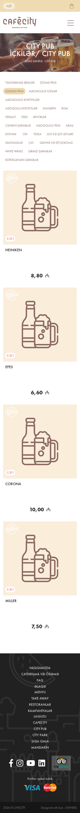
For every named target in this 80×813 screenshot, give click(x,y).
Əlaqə (40, 686)
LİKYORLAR (39, 117)
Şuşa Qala (40, 741)
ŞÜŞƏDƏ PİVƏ (14, 91)
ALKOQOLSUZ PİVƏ (48, 125)
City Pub (40, 729)
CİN (25, 134)
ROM (64, 108)
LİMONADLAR (14, 143)
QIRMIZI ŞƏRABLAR (40, 151)
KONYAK (10, 134)
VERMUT (10, 117)
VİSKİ (24, 117)
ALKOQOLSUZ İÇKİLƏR (43, 91)
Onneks (71, 808)
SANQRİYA (49, 108)
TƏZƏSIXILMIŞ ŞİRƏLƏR (20, 83)
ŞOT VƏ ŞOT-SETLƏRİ (60, 134)
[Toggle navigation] (71, 22)
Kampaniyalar (40, 711)
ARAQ (69, 125)
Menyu (40, 692)
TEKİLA (37, 134)
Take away (40, 698)
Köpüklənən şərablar (21, 160)
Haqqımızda (40, 668)
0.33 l (10, 239)
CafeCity (40, 722)
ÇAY (31, 143)
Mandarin (40, 747)
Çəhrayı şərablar (18, 125)
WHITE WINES (14, 151)
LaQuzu (40, 716)
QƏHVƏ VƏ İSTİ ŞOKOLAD (56, 143)
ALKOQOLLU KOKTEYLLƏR (21, 108)
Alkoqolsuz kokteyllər (22, 100)
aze (9, 6)
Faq (40, 680)
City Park (40, 735)
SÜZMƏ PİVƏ (48, 83)
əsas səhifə (34, 61)
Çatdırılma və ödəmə (40, 674)
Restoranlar (40, 704)
